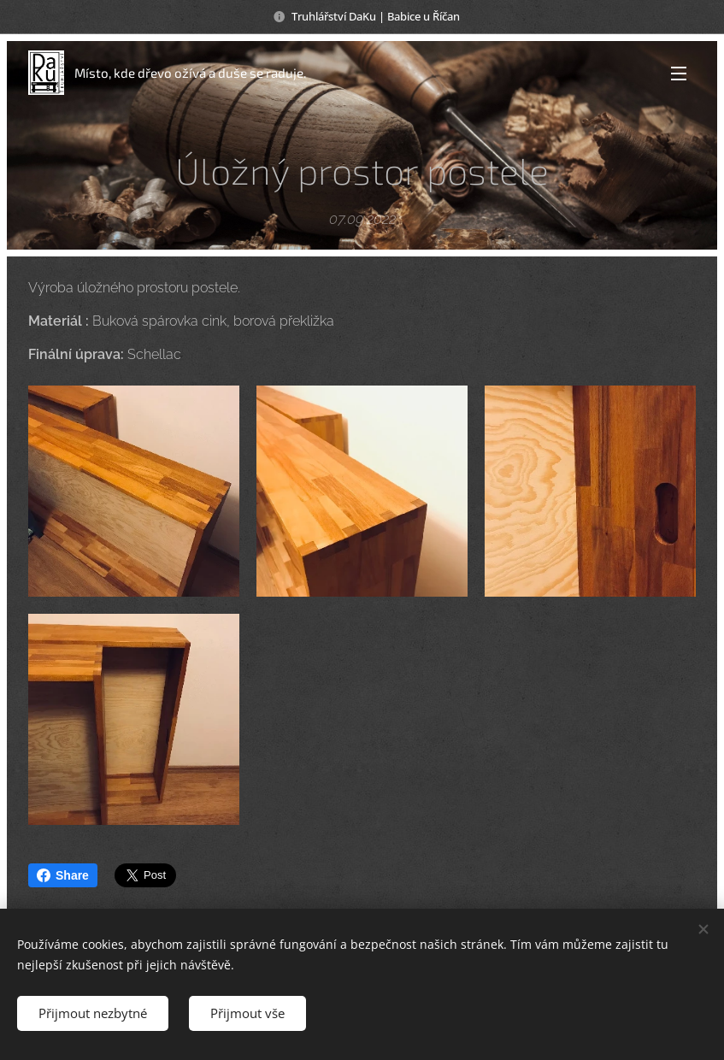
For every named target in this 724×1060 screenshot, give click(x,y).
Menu (678, 73)
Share (63, 875)
